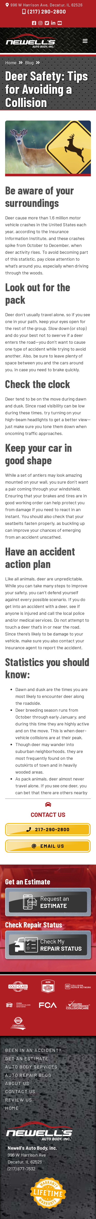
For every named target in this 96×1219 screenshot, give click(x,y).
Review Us (18, 1100)
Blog (29, 62)
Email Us (48, 846)
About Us (17, 1083)
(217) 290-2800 (47, 11)
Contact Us (20, 1091)
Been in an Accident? (33, 1050)
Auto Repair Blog (28, 1075)
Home (10, 62)
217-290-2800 (48, 829)
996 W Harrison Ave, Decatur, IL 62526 (46, 4)
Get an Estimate (27, 1058)
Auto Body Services (31, 1066)
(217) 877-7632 (21, 1168)
